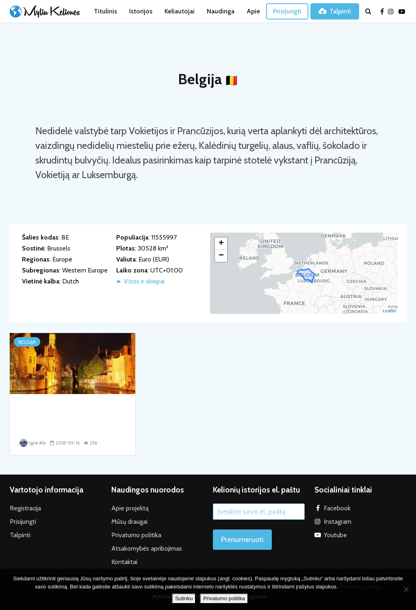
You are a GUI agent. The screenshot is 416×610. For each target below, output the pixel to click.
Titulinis (105, 11)
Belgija (27, 342)
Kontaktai (124, 561)
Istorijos (140, 11)
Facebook (337, 508)
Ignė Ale (33, 443)
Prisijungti (287, 11)
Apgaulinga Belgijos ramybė (69, 407)
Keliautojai (180, 11)
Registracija (25, 508)
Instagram (337, 521)
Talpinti (334, 11)
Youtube (335, 534)
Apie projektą (130, 508)
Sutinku (184, 598)
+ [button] (221, 243)
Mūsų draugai (129, 521)
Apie (253, 11)
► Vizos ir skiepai (140, 281)
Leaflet (389, 310)
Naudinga (220, 11)
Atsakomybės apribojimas (146, 548)
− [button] (221, 256)
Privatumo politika (136, 534)
